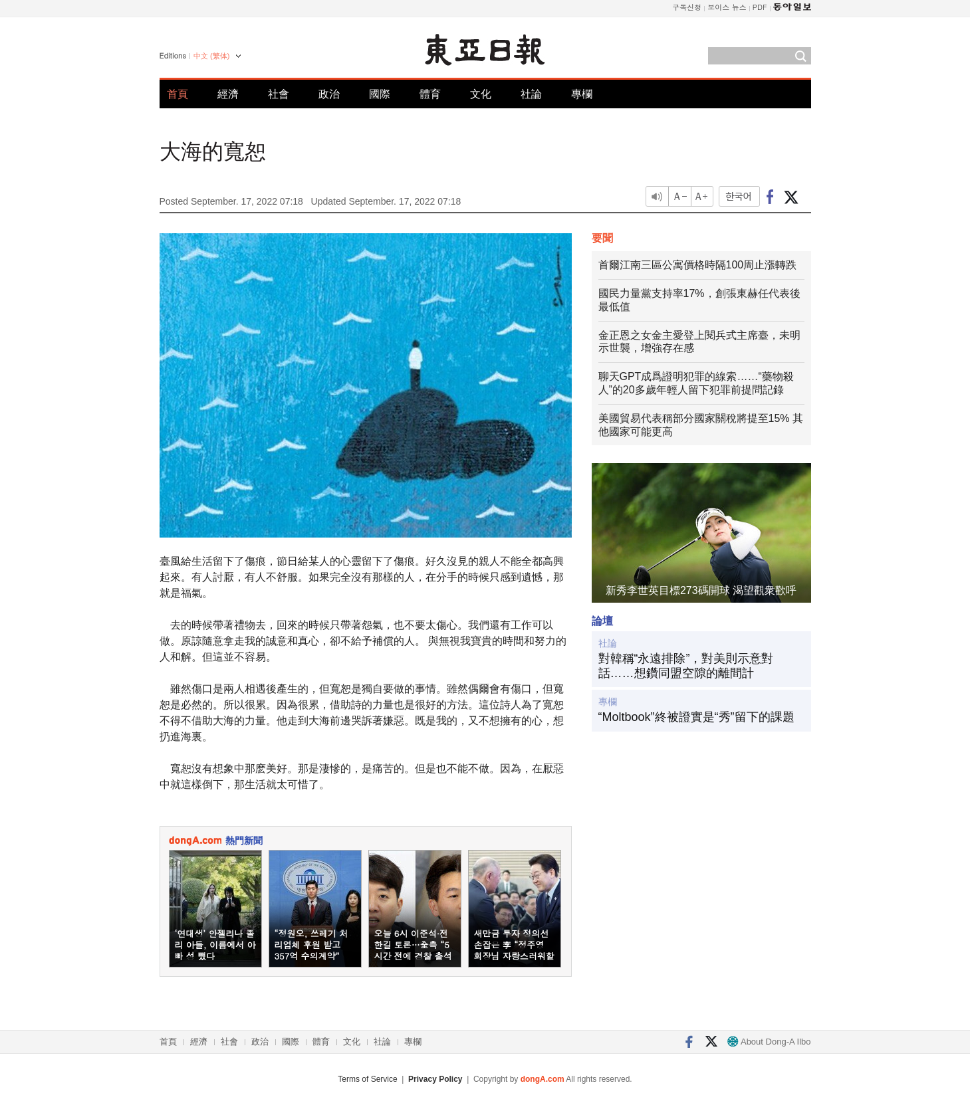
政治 (329, 94)
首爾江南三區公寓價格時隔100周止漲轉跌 (697, 264)
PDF (760, 7)
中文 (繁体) (211, 56)
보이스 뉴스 (727, 7)
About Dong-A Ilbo (768, 1042)
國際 (379, 94)
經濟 (228, 94)
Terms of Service (367, 1079)
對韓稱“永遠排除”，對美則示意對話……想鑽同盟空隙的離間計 (686, 666)
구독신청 (686, 7)
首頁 (177, 94)
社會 (278, 94)
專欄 (581, 94)
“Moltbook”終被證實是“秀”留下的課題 (696, 717)
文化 (480, 94)
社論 (531, 94)
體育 (430, 94)
